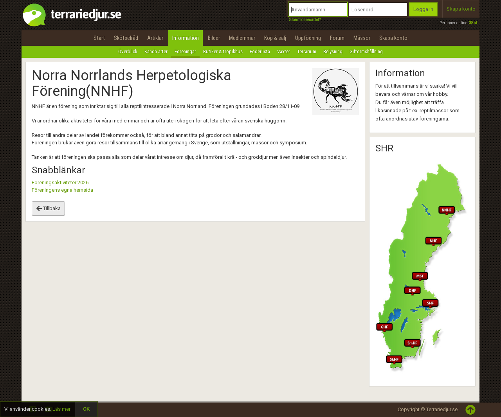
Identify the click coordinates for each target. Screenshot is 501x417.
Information (185, 38)
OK (86, 409)
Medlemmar (242, 38)
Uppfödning (308, 38)
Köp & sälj (275, 38)
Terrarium (306, 51)
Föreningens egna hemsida (62, 190)
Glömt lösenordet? (304, 20)
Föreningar (185, 51)
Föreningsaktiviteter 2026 (60, 182)
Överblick (127, 51)
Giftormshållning (366, 51)
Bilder (214, 38)
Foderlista (260, 51)
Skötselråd (126, 38)
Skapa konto (461, 9)
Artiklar (155, 38)
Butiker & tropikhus (223, 51)
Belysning (332, 51)
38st (473, 23)
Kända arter (156, 51)
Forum (337, 38)
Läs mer (61, 409)
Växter (283, 51)
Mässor (361, 38)
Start (99, 38)
